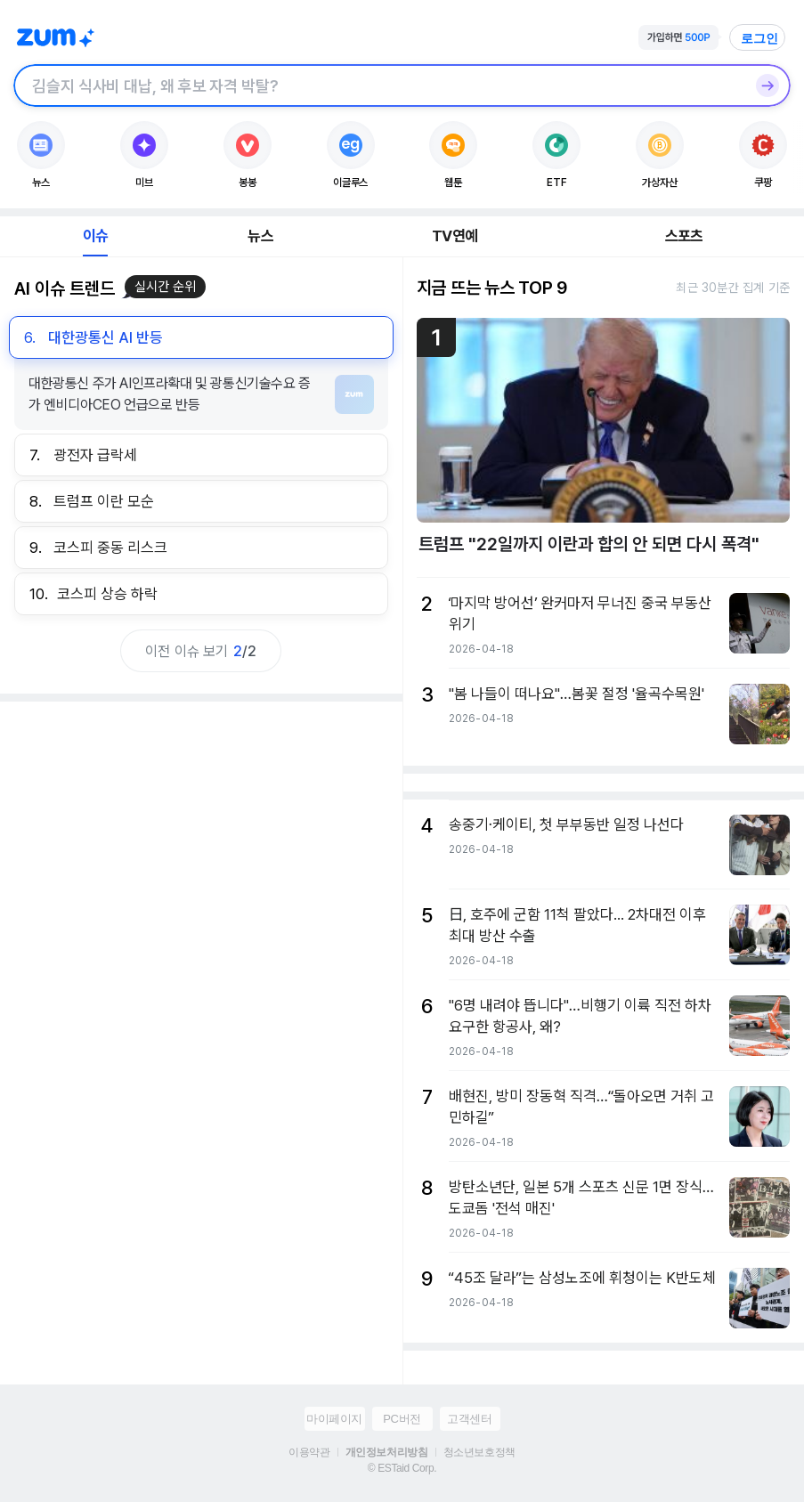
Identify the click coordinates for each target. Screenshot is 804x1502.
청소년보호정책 (479, 1452)
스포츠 (684, 236)
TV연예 (454, 236)
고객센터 (469, 1418)
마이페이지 (334, 1418)
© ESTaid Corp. (402, 1468)
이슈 (95, 236)
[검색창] (379, 85)
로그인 (759, 38)
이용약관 (308, 1452)
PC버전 (401, 1418)
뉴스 (260, 236)
